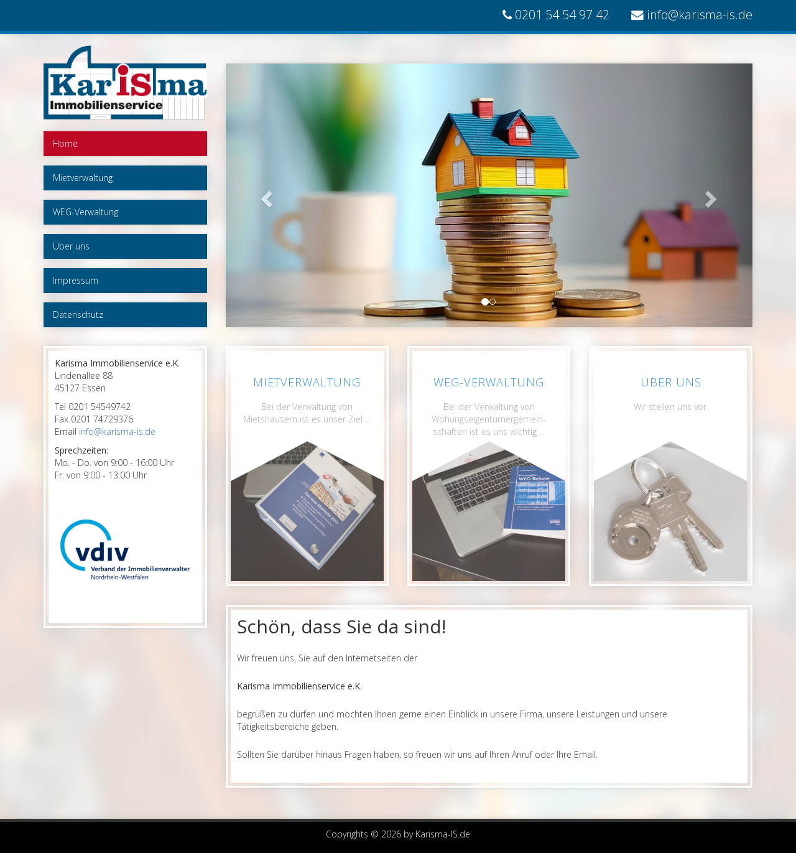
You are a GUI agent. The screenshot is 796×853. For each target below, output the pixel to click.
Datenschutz (78, 314)
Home (65, 143)
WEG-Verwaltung (85, 212)
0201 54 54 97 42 (562, 14)
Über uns (71, 246)
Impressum (75, 280)
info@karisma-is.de (699, 14)
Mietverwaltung (83, 178)
